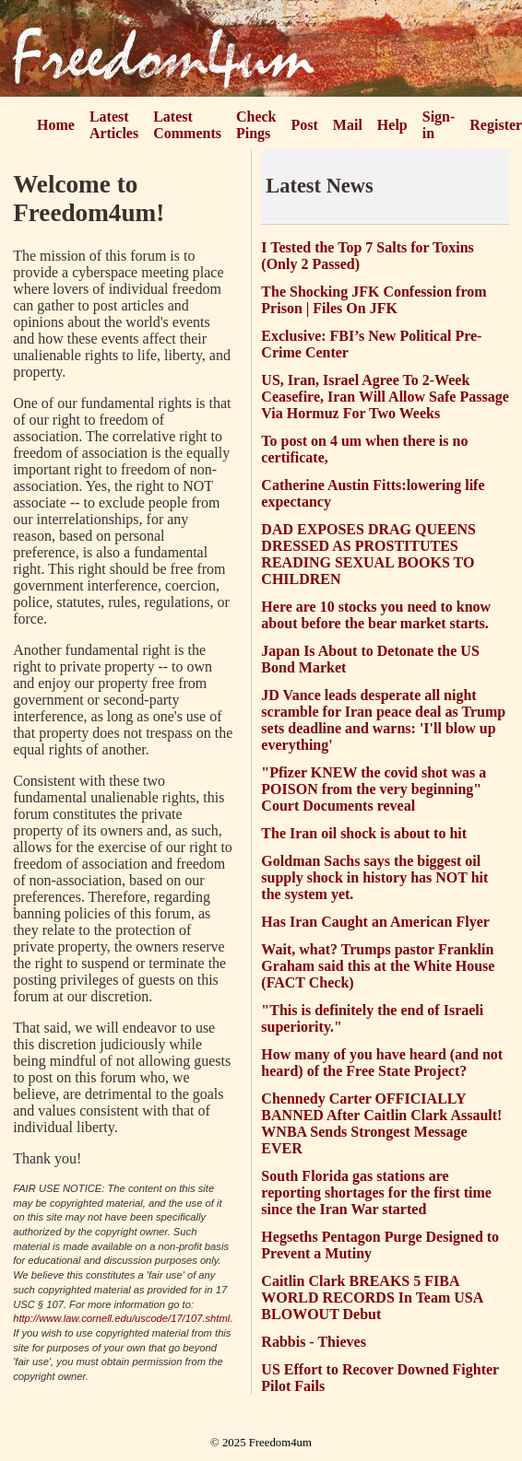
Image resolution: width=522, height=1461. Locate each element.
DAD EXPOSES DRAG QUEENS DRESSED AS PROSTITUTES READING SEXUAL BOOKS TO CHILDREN (368, 554)
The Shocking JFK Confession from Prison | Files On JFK (373, 300)
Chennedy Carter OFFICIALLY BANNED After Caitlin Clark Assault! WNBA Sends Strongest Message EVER (381, 1123)
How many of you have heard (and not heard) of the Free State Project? (382, 1062)
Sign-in (439, 125)
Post (304, 125)
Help (392, 125)
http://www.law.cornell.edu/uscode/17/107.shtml (121, 1318)
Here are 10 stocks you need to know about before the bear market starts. (376, 615)
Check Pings (256, 125)
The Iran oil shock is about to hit (364, 833)
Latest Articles (113, 125)
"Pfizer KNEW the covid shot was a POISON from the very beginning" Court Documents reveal (373, 789)
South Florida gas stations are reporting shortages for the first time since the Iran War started (376, 1192)
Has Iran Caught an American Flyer (375, 921)
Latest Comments (187, 125)
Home (56, 125)
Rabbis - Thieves (313, 1342)
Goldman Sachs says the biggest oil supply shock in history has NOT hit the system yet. (374, 877)
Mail (347, 125)
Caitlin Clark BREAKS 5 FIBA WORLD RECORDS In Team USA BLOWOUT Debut (371, 1297)
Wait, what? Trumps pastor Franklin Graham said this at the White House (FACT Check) (377, 965)
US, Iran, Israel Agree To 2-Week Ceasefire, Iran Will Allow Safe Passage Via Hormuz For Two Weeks (384, 396)
